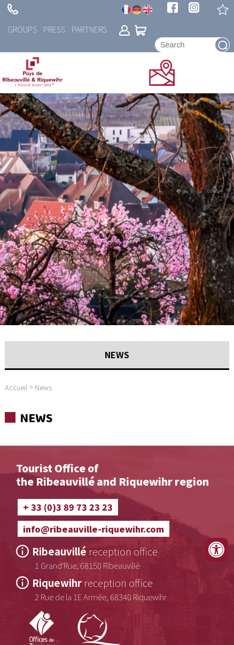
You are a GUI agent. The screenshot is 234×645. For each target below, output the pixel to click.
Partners (89, 29)
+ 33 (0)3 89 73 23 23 (13, 9)
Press (54, 29)
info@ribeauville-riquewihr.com (93, 528)
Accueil (16, 387)
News (43, 387)
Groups (22, 29)
